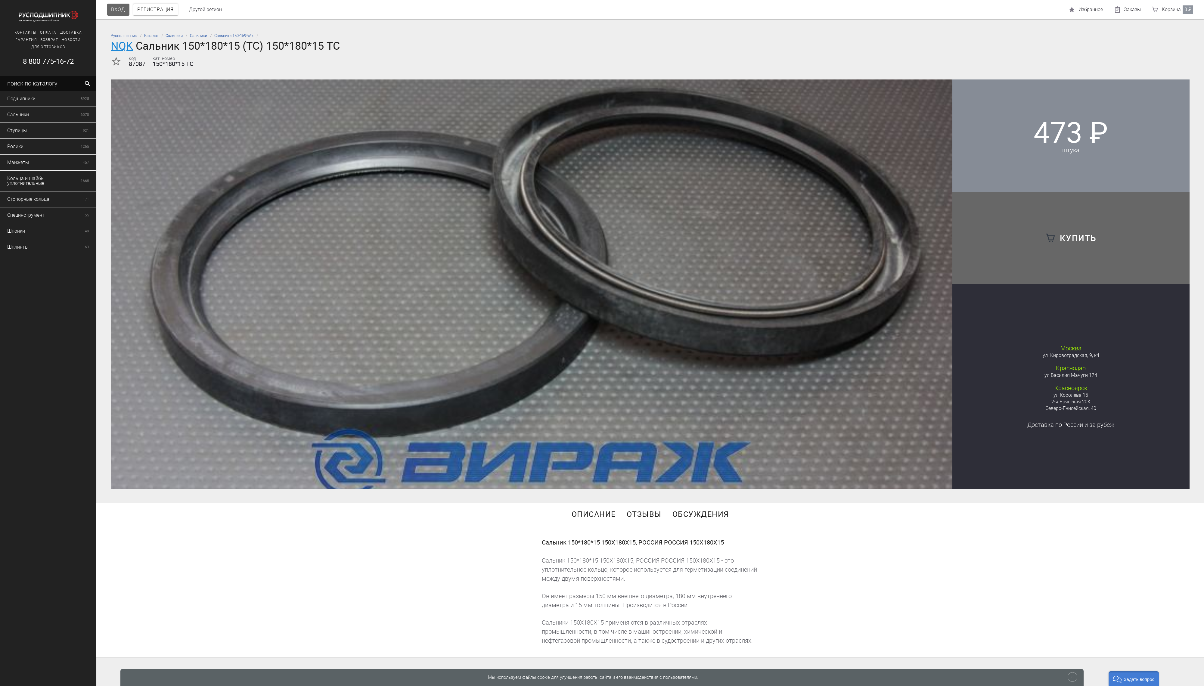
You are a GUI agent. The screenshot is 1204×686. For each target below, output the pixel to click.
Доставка (1070, 424)
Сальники (174, 35)
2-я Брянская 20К (1071, 402)
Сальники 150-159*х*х (233, 35)
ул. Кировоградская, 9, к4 (1071, 355)
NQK (122, 45)
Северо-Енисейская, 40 (1070, 408)
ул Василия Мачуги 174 (1070, 375)
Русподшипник (124, 35)
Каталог (151, 35)
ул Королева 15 (1071, 395)
